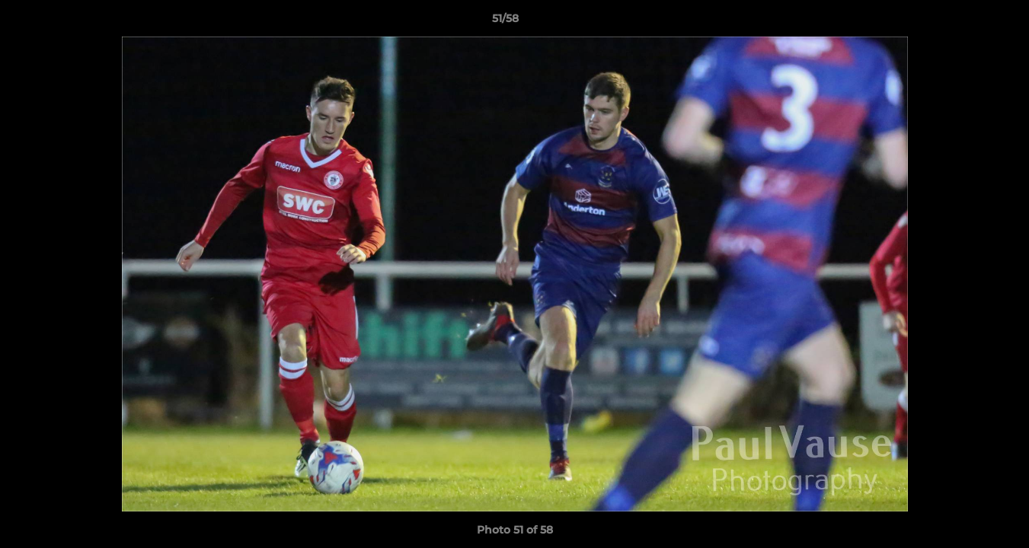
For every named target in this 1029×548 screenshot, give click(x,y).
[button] (965, 22)
